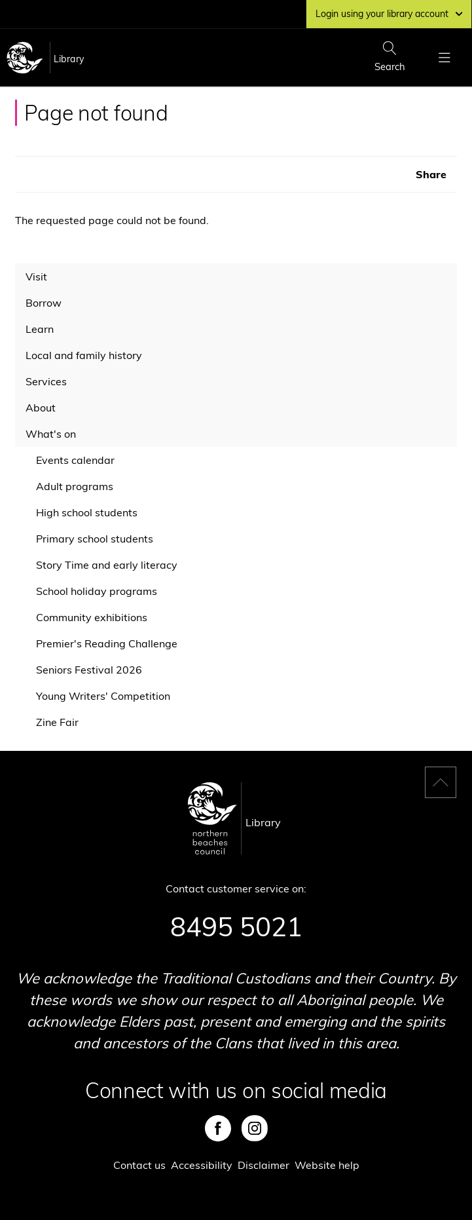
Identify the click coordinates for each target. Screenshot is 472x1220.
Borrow (44, 302)
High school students (86, 512)
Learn (40, 328)
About (41, 407)
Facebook (218, 1128)
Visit (36, 276)
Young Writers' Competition (103, 695)
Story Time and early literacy (106, 564)
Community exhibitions (91, 617)
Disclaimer (263, 1165)
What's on (51, 433)
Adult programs (74, 486)
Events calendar (75, 460)
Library (69, 59)
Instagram (255, 1128)
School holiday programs (96, 591)
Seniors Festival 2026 (89, 669)
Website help (327, 1165)
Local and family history (84, 355)
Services (46, 381)
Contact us (139, 1165)
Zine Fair (57, 722)
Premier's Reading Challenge (106, 643)
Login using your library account (389, 14)
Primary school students (94, 538)
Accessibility (201, 1165)
